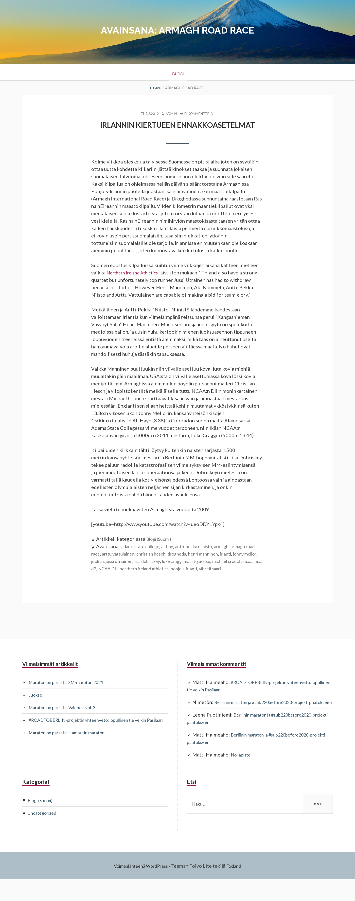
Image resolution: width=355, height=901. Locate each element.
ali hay (174, 553)
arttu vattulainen (132, 561)
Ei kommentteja (200, 113)
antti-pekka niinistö (205, 553)
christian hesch (170, 561)
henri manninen (229, 561)
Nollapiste (242, 776)
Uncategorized (44, 834)
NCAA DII (169, 575)
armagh (237, 553)
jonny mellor (105, 568)
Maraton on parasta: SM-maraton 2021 (71, 697)
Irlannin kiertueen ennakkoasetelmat (177, 124)
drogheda (199, 561)
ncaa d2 (147, 575)
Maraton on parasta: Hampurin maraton (72, 754)
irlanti (255, 561)
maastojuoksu (242, 568)
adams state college (143, 553)
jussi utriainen (152, 568)
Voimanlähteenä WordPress (139, 887)
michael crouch (108, 575)
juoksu (128, 568)
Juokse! (37, 709)
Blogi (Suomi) (161, 546)
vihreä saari (119, 583)
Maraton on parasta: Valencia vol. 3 (67, 722)
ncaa (132, 575)
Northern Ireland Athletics (136, 272)
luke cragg (214, 568)
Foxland (238, 887)
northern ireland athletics (210, 575)
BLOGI (177, 72)
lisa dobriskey (185, 568)
